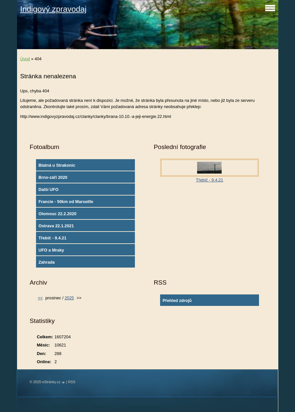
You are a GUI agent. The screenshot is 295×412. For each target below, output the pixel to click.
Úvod (25, 58)
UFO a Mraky (51, 250)
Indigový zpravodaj (53, 9)
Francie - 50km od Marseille (65, 201)
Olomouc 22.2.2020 (57, 213)
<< (40, 297)
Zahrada (46, 262)
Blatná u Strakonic (56, 165)
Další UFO (48, 189)
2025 (69, 297)
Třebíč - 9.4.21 (52, 237)
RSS (71, 382)
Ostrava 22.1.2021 (56, 225)
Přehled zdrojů (177, 300)
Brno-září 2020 (52, 177)
